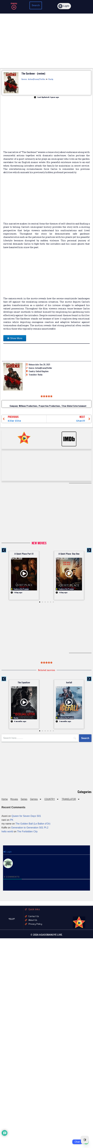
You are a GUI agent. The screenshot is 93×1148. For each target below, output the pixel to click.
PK (11, 820)
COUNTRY (51, 799)
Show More (16, 338)
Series (24, 799)
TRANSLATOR (71, 799)
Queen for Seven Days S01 (26, 816)
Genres (36, 799)
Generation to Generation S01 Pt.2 (29, 827)
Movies (14, 799)
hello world (7, 831)
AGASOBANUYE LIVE (12, 919)
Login (7, 852)
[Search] (85, 738)
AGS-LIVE (12, 919)
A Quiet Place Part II (23, 553)
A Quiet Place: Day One (69, 553)
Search (36, 5)
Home (5, 799)
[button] (14, 7)
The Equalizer (24, 682)
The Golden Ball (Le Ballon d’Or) (32, 823)
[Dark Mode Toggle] (64, 6)
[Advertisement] (46, 200)
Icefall (69, 682)
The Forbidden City (27, 831)
